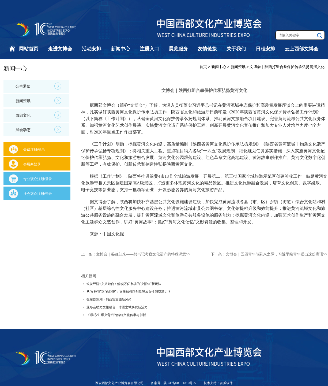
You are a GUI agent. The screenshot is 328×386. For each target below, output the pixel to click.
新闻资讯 (38, 100)
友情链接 (207, 48)
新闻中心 (120, 48)
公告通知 (38, 86)
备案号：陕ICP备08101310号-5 (174, 383)
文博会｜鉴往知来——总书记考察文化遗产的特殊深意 (141, 254)
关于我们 (236, 48)
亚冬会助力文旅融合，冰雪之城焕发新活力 (117, 307)
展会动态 (38, 129)
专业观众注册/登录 (37, 179)
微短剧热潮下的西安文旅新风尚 (108, 299)
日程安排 (265, 48)
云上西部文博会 (301, 48)
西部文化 (38, 115)
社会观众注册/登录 (37, 194)
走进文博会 (60, 48)
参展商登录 (32, 164)
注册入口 (149, 48)
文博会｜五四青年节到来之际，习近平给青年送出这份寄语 (274, 254)
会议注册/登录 (34, 149)
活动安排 (91, 48)
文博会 (136, 105)
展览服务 (178, 48)
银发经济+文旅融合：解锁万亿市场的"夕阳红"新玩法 (123, 284)
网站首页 (28, 48)
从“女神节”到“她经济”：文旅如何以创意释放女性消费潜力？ (128, 292)
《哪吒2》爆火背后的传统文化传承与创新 (116, 315)
